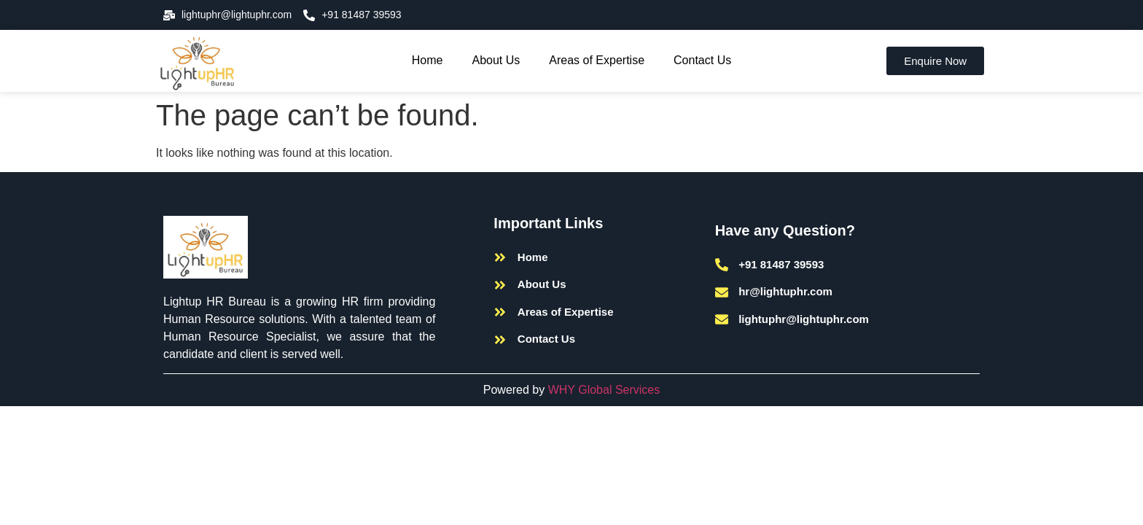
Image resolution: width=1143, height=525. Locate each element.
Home (427, 60)
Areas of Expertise (596, 60)
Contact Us (702, 60)
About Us (496, 60)
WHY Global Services (604, 390)
